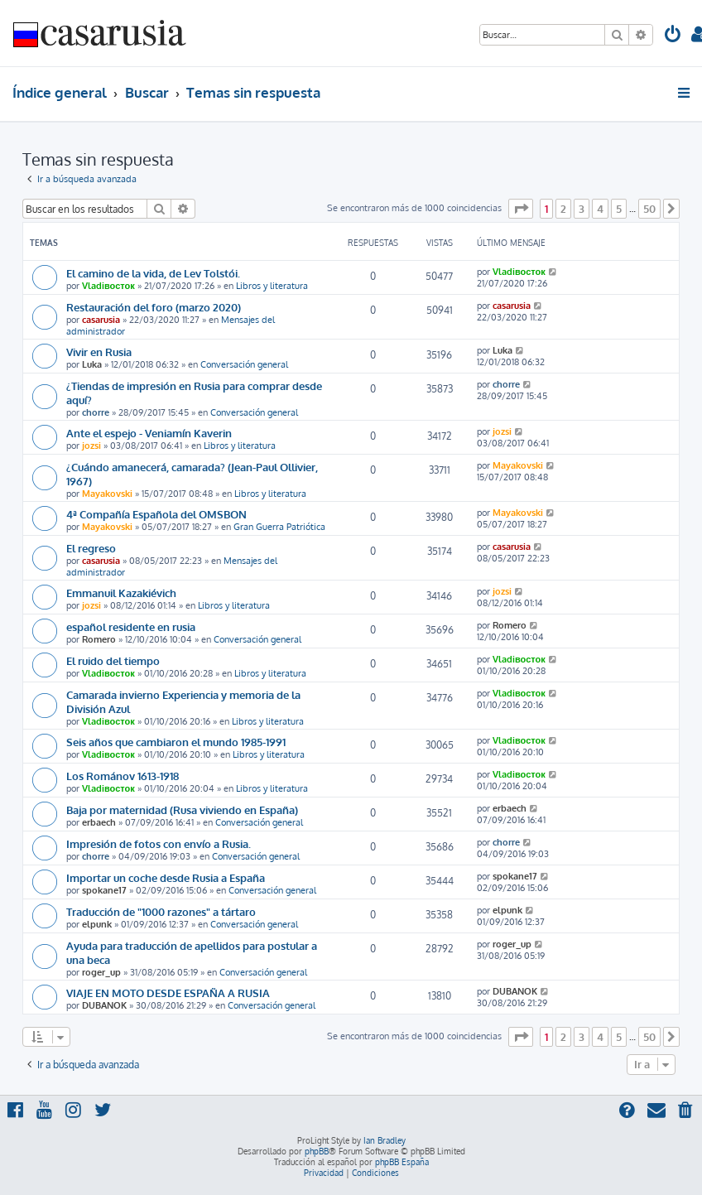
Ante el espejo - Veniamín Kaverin (149, 433)
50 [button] (649, 208)
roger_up (101, 972)
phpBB (317, 1151)
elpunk (97, 924)
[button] (520, 209)
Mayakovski (107, 493)
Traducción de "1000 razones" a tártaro (161, 911)
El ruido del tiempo (113, 660)
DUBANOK (104, 1005)
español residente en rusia (130, 626)
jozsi (91, 445)
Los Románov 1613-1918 (122, 776)
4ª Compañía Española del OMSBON (156, 514)
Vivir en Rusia (99, 352)
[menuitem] (673, 36)
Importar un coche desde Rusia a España (165, 877)
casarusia (101, 319)
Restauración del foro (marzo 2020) (153, 307)
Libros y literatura (272, 286)
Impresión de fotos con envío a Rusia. (158, 843)
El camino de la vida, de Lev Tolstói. (153, 273)
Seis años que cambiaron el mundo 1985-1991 (176, 742)
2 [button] (563, 208)
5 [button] (619, 208)
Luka (92, 364)
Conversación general (244, 364)
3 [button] (581, 208)
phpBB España (402, 1162)
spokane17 (104, 890)
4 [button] (600, 208)
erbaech (99, 822)
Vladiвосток (108, 286)
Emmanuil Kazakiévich (121, 592)
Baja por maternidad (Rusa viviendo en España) (182, 809)
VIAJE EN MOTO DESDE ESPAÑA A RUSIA (168, 992)
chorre (95, 412)
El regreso (91, 548)
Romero (99, 639)
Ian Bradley (384, 1140)
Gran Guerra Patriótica (279, 526)
